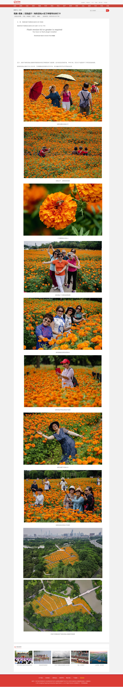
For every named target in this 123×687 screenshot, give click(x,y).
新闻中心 (16, 10)
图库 (20, 10)
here (53, 35)
